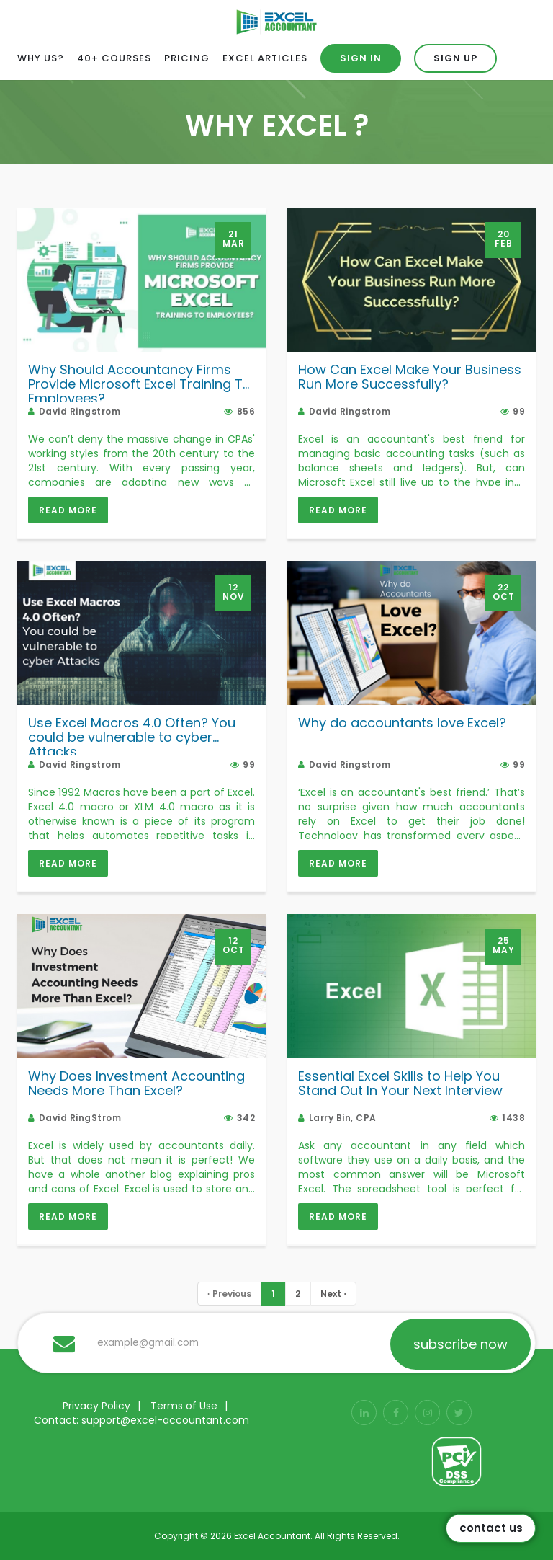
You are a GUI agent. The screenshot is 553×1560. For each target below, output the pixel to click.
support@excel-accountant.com (165, 1420)
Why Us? (40, 58)
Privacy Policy (96, 1406)
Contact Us (491, 1527)
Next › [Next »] (333, 1294)
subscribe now (460, 1344)
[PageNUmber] (273, 1294)
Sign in (361, 58)
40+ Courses (114, 58)
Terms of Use (183, 1406)
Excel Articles (264, 58)
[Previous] (229, 1294)
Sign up (455, 58)
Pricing (187, 58)
